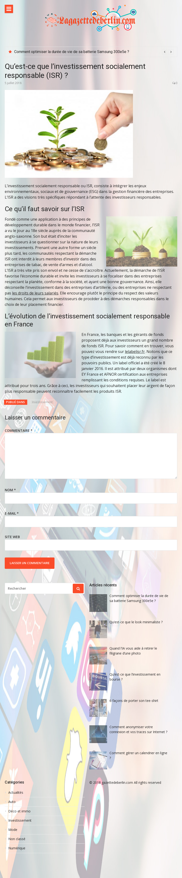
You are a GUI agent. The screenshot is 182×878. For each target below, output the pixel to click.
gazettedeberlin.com (117, 782)
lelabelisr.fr (135, 351)
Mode (12, 830)
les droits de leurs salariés (35, 293)
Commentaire (18, 430)
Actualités (15, 792)
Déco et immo (19, 811)
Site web (12, 537)
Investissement (42, 402)
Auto (12, 802)
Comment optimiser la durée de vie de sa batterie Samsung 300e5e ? (71, 51)
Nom (10, 490)
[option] (93, 51)
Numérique (16, 848)
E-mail (12, 513)
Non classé (16, 839)
